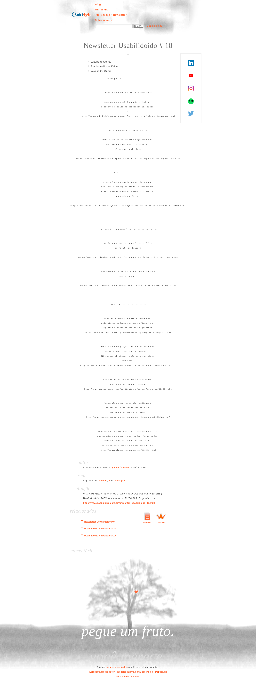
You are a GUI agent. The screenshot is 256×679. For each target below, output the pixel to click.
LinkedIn (102, 480)
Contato (125, 467)
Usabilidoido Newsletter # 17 (100, 535)
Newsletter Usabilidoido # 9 (99, 521)
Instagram (120, 480)
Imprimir (147, 523)
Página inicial (81, 14)
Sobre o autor (103, 20)
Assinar (161, 523)
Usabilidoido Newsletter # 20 (100, 528)
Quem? (115, 467)
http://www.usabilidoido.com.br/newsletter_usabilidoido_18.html (119, 503)
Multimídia (101, 9)
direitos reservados (117, 667)
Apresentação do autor (102, 672)
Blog (98, 4)
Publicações (102, 15)
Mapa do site (154, 26)
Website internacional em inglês (135, 672)
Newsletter (120, 15)
